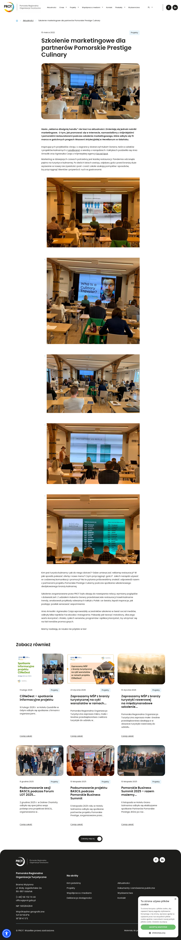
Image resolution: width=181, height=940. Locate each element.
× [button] (175, 899)
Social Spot (102, 154)
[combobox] (149, 7)
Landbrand (74, 150)
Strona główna (17, 21)
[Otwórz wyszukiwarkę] (158, 7)
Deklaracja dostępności (79, 898)
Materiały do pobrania (134, 931)
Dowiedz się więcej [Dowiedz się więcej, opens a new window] (159, 922)
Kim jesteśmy (74, 883)
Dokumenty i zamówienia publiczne (136, 888)
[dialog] (158, 916)
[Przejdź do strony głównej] (22, 8)
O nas (63, 7)
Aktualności (51, 7)
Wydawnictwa (134, 7)
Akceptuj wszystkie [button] (158, 927)
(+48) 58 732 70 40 (26, 897)
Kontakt (109, 7)
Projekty (75, 7)
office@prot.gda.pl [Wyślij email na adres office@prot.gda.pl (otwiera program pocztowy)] (26, 900)
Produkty (120, 7)
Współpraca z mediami (93, 7)
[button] (90, 839)
